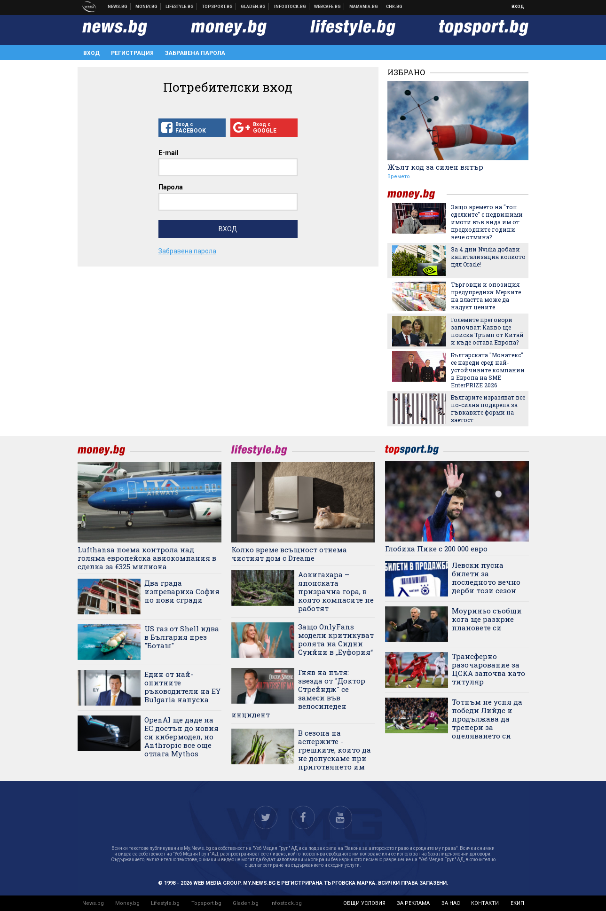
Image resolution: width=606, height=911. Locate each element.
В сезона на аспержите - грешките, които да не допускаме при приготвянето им (334, 750)
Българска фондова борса (290, 6)
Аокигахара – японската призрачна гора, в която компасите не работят (336, 591)
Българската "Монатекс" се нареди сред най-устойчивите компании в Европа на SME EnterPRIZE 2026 (488, 370)
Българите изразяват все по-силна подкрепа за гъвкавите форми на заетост (488, 408)
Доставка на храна (253, 6)
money (417, 194)
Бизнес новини (147, 6)
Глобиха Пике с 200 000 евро (436, 548)
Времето (398, 176)
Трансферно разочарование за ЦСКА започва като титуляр (488, 669)
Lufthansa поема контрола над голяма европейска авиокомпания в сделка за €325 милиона (147, 558)
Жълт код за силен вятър (435, 167)
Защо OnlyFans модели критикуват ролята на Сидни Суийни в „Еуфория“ (336, 639)
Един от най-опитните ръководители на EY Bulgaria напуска (182, 687)
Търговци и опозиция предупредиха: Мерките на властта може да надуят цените (486, 296)
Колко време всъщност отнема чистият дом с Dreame (289, 554)
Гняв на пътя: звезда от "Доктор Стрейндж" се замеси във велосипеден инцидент (298, 693)
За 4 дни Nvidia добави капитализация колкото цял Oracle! (488, 256)
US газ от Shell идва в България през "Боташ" (181, 637)
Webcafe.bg (327, 6)
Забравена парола (195, 53)
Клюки (180, 6)
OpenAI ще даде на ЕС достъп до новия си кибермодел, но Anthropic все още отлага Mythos (181, 736)
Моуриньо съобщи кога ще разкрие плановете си (487, 619)
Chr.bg (394, 6)
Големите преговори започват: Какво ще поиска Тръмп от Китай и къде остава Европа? (487, 331)
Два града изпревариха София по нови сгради (182, 591)
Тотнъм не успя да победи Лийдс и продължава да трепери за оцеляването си (487, 719)
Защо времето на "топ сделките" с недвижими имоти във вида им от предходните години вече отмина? (487, 222)
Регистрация (132, 53)
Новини (118, 6)
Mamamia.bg (363, 6)
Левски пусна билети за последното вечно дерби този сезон (486, 578)
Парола (170, 187)
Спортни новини (217, 6)
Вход (518, 6)
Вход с (192, 127)
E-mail (168, 153)
